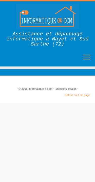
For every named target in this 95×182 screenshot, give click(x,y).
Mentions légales (66, 88)
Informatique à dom (40, 88)
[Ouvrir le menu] (86, 57)
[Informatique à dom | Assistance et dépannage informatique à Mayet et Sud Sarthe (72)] (47, 16)
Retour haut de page (77, 95)
